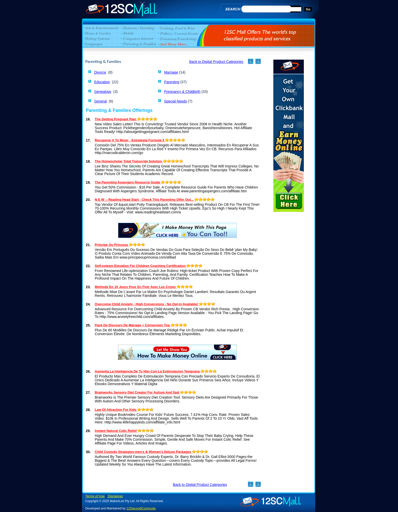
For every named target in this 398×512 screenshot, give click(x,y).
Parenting (171, 82)
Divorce (100, 72)
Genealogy (102, 92)
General (100, 101)
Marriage (171, 72)
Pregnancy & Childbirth (182, 92)
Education (102, 82)
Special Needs (175, 101)
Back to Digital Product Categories (216, 62)
